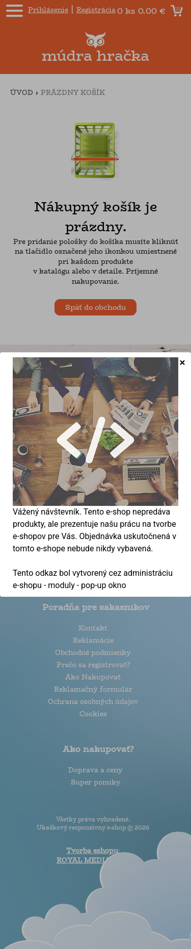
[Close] (182, 362)
